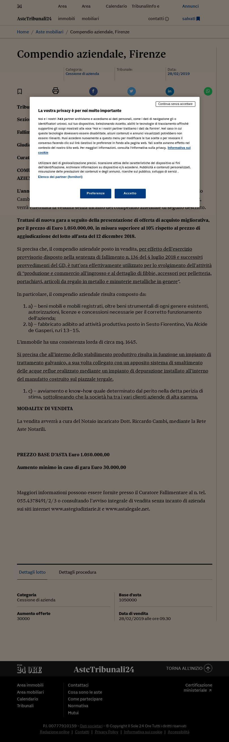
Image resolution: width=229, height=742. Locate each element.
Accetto (130, 193)
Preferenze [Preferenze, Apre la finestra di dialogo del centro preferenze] (96, 193)
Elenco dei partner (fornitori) (60, 176)
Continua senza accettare (175, 104)
